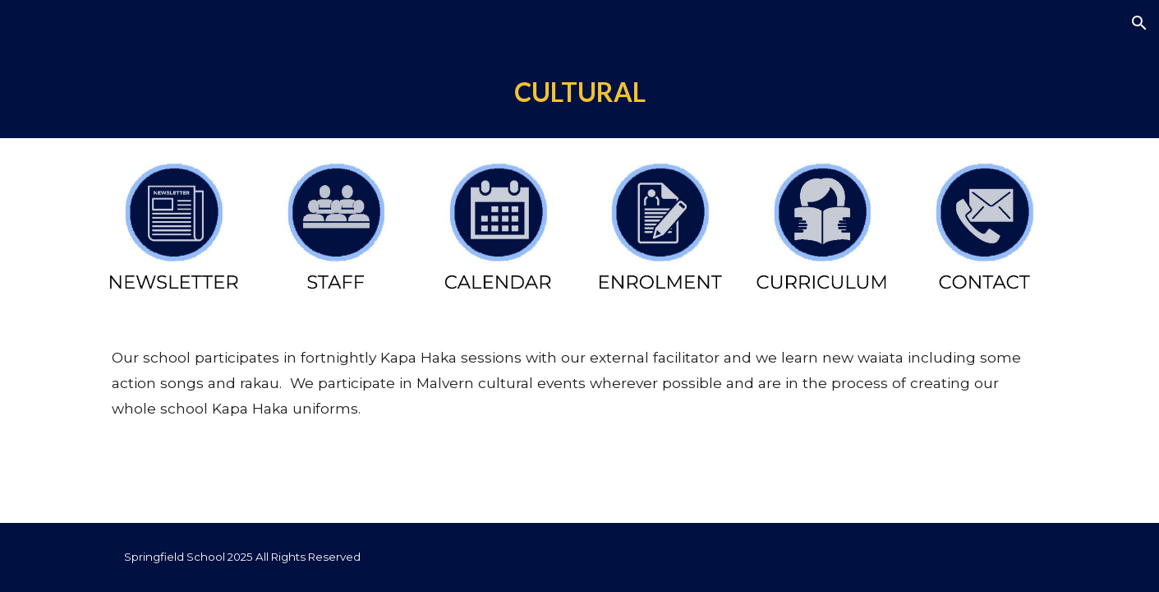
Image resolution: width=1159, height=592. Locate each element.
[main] (579, 92)
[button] (1139, 23)
